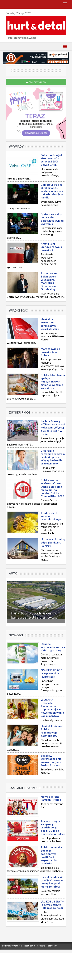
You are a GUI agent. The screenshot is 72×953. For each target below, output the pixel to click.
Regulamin (29, 945)
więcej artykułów (36, 81)
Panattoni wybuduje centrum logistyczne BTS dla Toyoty (35, 615)
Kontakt (41, 945)
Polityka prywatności (12, 945)
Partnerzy (52, 945)
